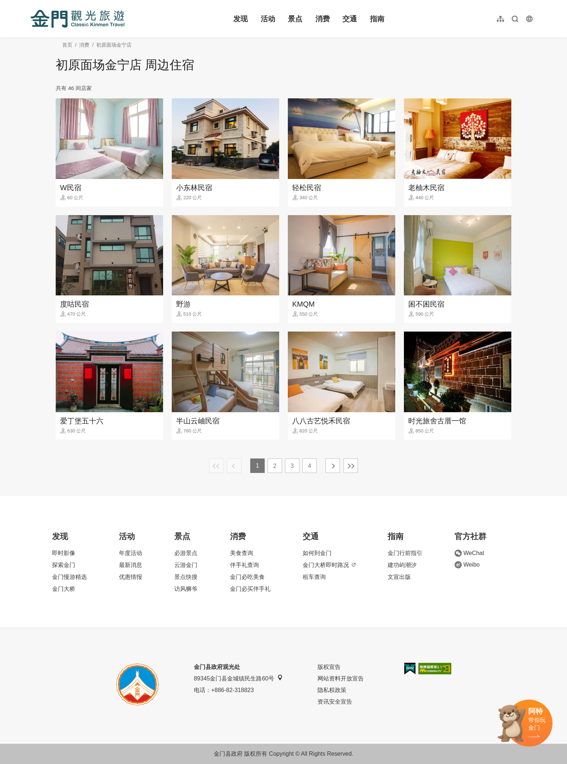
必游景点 (185, 553)
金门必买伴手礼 (250, 589)
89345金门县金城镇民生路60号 (238, 678)
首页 (67, 45)
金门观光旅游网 (77, 19)
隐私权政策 (331, 690)
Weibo (467, 564)
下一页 (332, 465)
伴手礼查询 (244, 565)
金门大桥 (63, 589)
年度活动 (130, 553)
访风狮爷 (185, 589)
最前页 (216, 465)
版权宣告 (329, 667)
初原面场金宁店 (114, 45)
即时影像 (63, 553)
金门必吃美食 (247, 577)
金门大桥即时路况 (329, 565)
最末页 (351, 465)
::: (32, 4)
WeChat (469, 553)
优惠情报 (130, 577)
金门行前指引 (405, 553)
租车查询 (314, 577)
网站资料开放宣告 (340, 678)
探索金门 (63, 565)
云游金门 (185, 565)
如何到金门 (317, 553)
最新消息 (130, 565)
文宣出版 (399, 577)
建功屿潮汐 (402, 565)
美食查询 (241, 553)
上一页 (234, 465)
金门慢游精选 (69, 577)
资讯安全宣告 (334, 702)
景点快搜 (185, 577)
